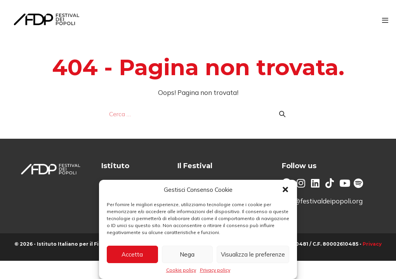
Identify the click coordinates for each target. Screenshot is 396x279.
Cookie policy (181, 270)
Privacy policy (215, 270)
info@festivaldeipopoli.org (322, 201)
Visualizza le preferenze (253, 254)
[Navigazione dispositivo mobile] (385, 20)
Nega (187, 254)
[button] (285, 189)
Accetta (132, 254)
